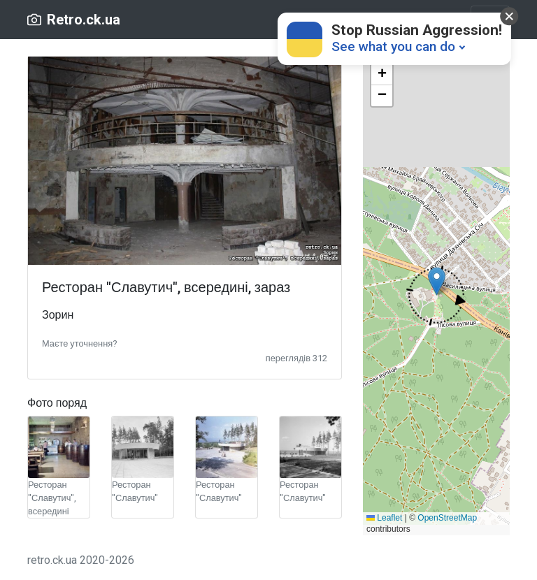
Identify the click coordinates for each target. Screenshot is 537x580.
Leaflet (384, 518)
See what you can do (393, 46)
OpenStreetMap (447, 518)
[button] (79, 342)
